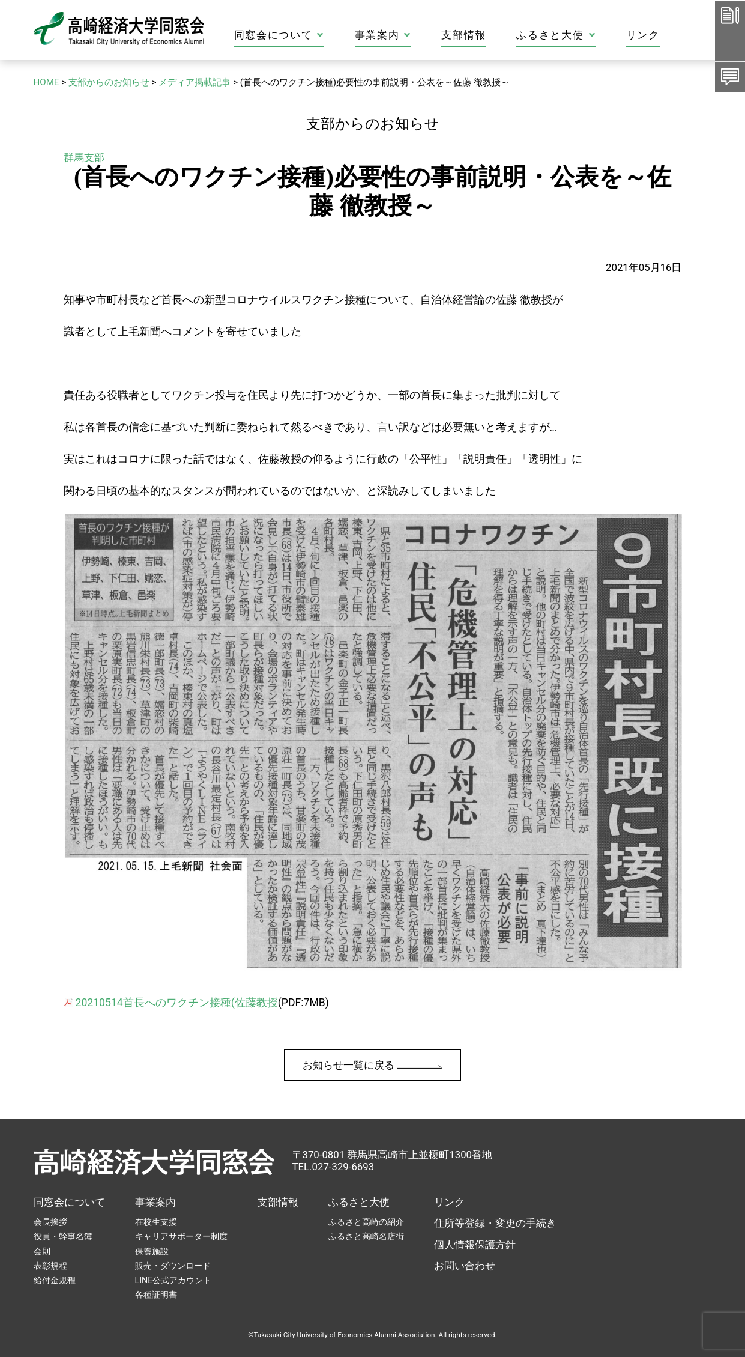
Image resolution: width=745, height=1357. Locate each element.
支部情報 (506, 35)
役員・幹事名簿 (63, 1236)
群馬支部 (84, 157)
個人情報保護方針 (475, 1245)
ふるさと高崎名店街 (366, 1236)
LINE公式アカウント (173, 1280)
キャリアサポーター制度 (181, 1236)
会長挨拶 (50, 1222)
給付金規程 (55, 1280)
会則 (42, 1251)
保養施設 (152, 1251)
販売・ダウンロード (173, 1265)
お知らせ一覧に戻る (372, 1065)
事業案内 (425, 35)
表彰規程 (50, 1265)
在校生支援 (156, 1222)
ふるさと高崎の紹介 (366, 1222)
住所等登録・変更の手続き (495, 1223)
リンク (685, 35)
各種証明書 (156, 1294)
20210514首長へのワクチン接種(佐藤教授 (177, 1003)
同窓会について (322, 35)
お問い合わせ (464, 1266)
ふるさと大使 (598, 35)
